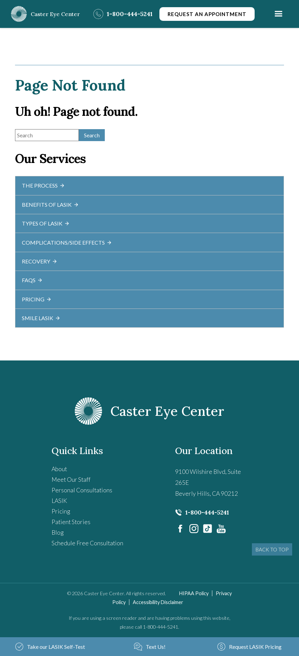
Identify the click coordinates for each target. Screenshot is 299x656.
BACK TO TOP (272, 549)
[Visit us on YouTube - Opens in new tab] (221, 528)
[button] (278, 13)
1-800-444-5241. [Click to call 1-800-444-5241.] (161, 627)
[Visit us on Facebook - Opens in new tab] (180, 528)
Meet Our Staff (71, 479)
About (59, 469)
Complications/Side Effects (67, 242)
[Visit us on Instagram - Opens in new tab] (194, 528)
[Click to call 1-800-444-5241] (123, 14)
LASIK (59, 501)
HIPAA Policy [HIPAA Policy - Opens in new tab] (194, 593)
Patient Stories (71, 522)
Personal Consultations (82, 490)
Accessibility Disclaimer (158, 602)
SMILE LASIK (41, 318)
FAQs (32, 280)
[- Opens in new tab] (207, 528)
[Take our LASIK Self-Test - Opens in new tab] (50, 646)
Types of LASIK (46, 223)
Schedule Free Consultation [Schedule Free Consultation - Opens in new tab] (87, 543)
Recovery (39, 261)
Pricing (37, 299)
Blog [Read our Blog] (57, 532)
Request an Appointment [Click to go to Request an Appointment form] (207, 14)
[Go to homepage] (45, 14)
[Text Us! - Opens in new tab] (149, 646)
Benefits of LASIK (50, 204)
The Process (43, 185)
